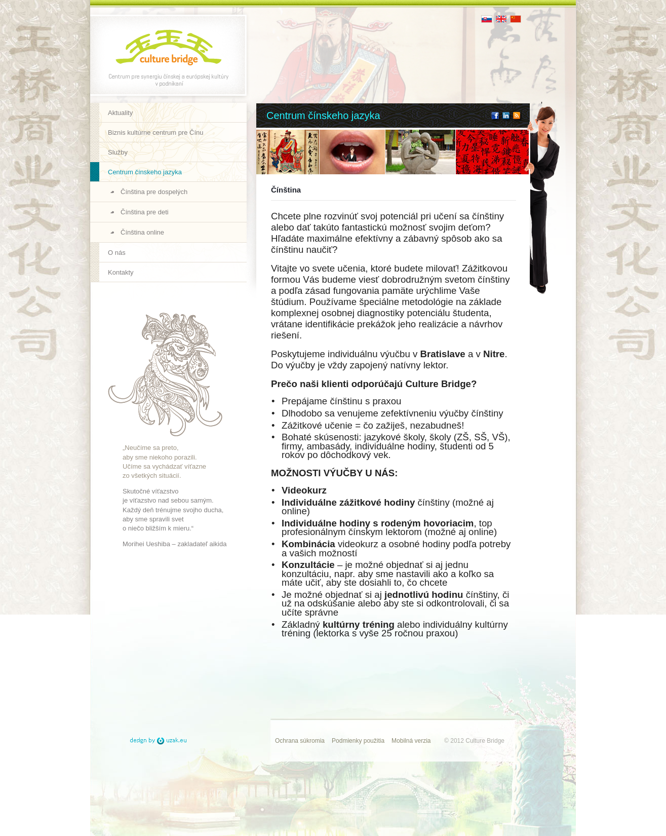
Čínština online (142, 232)
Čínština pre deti (145, 212)
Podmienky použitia (358, 740)
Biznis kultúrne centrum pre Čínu (156, 132)
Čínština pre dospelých (154, 192)
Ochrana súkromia (300, 740)
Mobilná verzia (410, 740)
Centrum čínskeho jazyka (145, 172)
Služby (118, 152)
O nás (117, 252)
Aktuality (120, 113)
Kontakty (121, 272)
